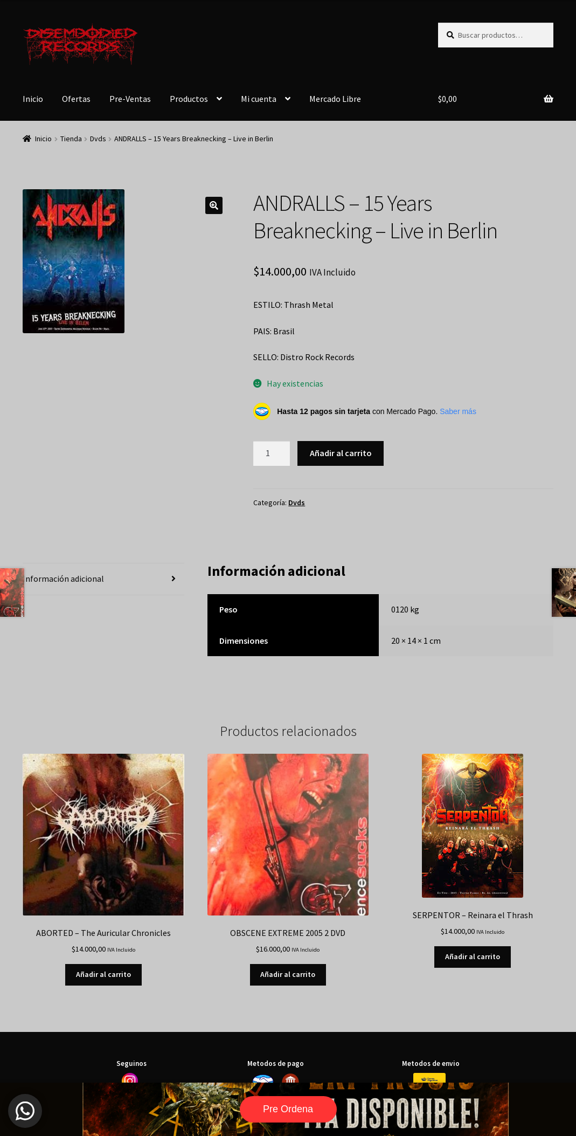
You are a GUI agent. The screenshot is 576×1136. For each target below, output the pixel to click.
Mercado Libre (335, 98)
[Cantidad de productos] (271, 453)
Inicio (33, 98)
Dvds (98, 138)
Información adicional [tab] (63, 578)
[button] (214, 205)
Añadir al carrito (341, 452)
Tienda (71, 138)
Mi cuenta (258, 98)
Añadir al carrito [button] (103, 974)
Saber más (458, 411)
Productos (189, 98)
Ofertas (76, 98)
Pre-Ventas (130, 98)
